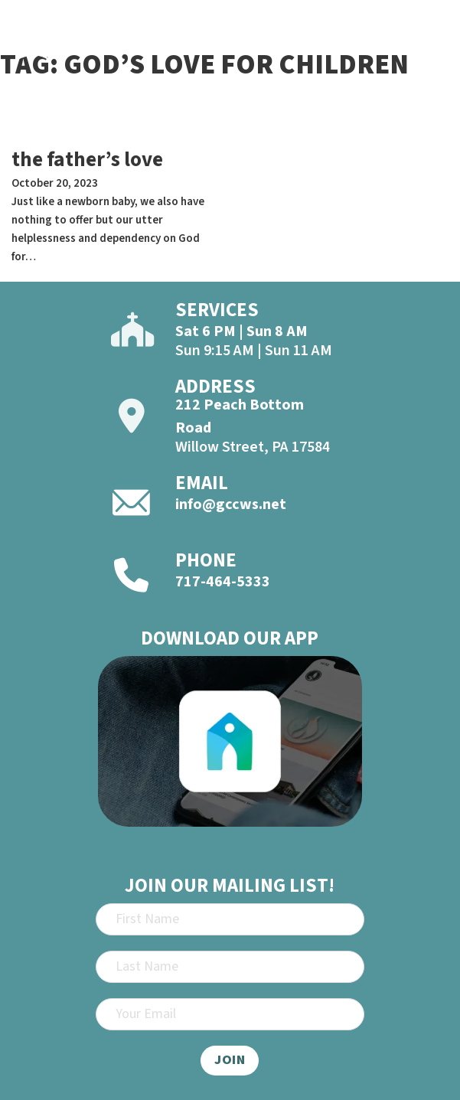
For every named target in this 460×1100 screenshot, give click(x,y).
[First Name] (230, 919)
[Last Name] (230, 967)
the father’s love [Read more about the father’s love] (87, 160)
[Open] (433, 47)
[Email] (230, 1014)
